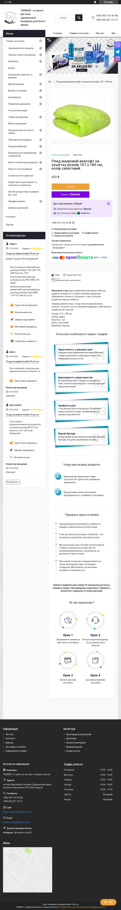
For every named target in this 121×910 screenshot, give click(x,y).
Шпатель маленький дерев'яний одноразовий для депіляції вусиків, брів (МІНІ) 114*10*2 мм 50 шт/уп (25, 291)
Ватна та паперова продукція (23, 162)
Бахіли (11, 68)
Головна (57, 33)
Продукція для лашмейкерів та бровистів (22, 154)
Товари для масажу (18, 117)
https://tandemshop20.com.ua (17, 812)
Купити (70, 186)
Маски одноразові (17, 123)
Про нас (100, 33)
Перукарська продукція (20, 140)
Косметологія (73, 751)
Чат (108, 902)
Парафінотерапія (16, 201)
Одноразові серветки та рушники (20, 76)
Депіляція (13, 61)
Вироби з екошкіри (17, 90)
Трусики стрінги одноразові (22, 55)
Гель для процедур (17, 110)
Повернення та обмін (16, 751)
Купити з (70, 194)
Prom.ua (75, 904)
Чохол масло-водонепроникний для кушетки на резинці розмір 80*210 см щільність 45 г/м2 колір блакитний (25, 427)
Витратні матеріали (76, 742)
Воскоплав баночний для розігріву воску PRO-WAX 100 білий (24, 280)
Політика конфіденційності (93, 907)
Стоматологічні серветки (20, 175)
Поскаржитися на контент (69, 907)
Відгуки (9, 224)
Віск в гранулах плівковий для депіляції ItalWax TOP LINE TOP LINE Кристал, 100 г (25, 270)
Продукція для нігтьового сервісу (21, 131)
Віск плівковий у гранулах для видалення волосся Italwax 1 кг (25, 370)
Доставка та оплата (16, 747)
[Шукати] (78, 17)
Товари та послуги (79, 33)
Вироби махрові (16, 84)
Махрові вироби (74, 747)
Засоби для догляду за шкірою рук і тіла (23, 193)
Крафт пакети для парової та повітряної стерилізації (22, 183)
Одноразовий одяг (17, 146)
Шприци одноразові (18, 208)
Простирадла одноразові (78, 734)
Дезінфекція (14, 97)
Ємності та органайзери (20, 169)
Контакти (10, 217)
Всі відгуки (12, 482)
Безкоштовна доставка (65, 229)
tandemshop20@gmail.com (16, 822)
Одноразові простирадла (20, 48)
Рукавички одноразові (19, 104)
